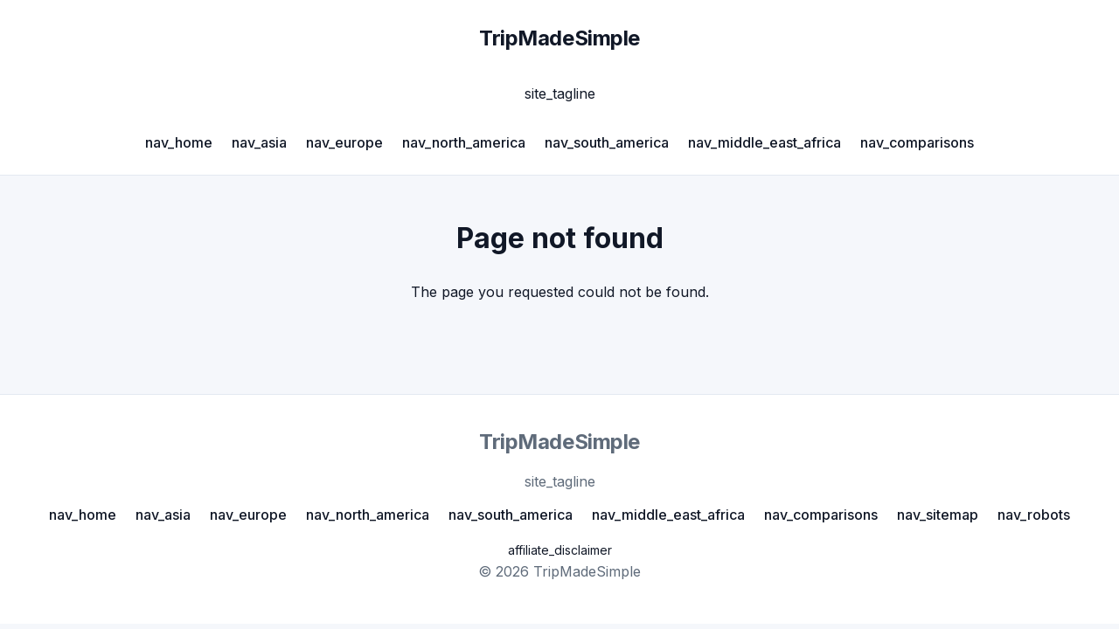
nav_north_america (463, 142)
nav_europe (344, 142)
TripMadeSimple (559, 38)
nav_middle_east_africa (764, 142)
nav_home (178, 142)
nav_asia (259, 142)
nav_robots (1033, 514)
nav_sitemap (937, 514)
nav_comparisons (917, 142)
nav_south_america (607, 142)
